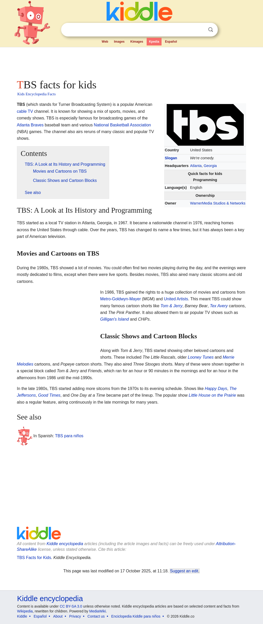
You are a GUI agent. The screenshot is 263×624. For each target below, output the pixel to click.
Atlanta (196, 166)
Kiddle (22, 616)
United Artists (176, 299)
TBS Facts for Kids (34, 557)
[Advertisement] (131, 62)
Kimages (136, 41)
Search (210, 29)
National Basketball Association (122, 125)
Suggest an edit (184, 571)
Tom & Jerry (172, 306)
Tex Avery (219, 306)
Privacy (75, 616)
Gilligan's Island (114, 319)
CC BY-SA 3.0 (71, 606)
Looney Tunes (200, 357)
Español (171, 41)
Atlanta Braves (30, 125)
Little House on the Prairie (212, 395)
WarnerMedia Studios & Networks (217, 203)
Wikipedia (25, 611)
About (58, 616)
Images (119, 41)
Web (105, 41)
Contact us (96, 616)
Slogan (171, 158)
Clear (200, 29)
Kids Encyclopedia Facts (36, 94)
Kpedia (154, 41)
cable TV (25, 111)
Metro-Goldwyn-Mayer (120, 299)
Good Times (49, 395)
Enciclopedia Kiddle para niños (135, 616)
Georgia (210, 166)
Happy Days (216, 388)
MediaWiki (97, 611)
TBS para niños (69, 435)
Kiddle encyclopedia (64, 544)
